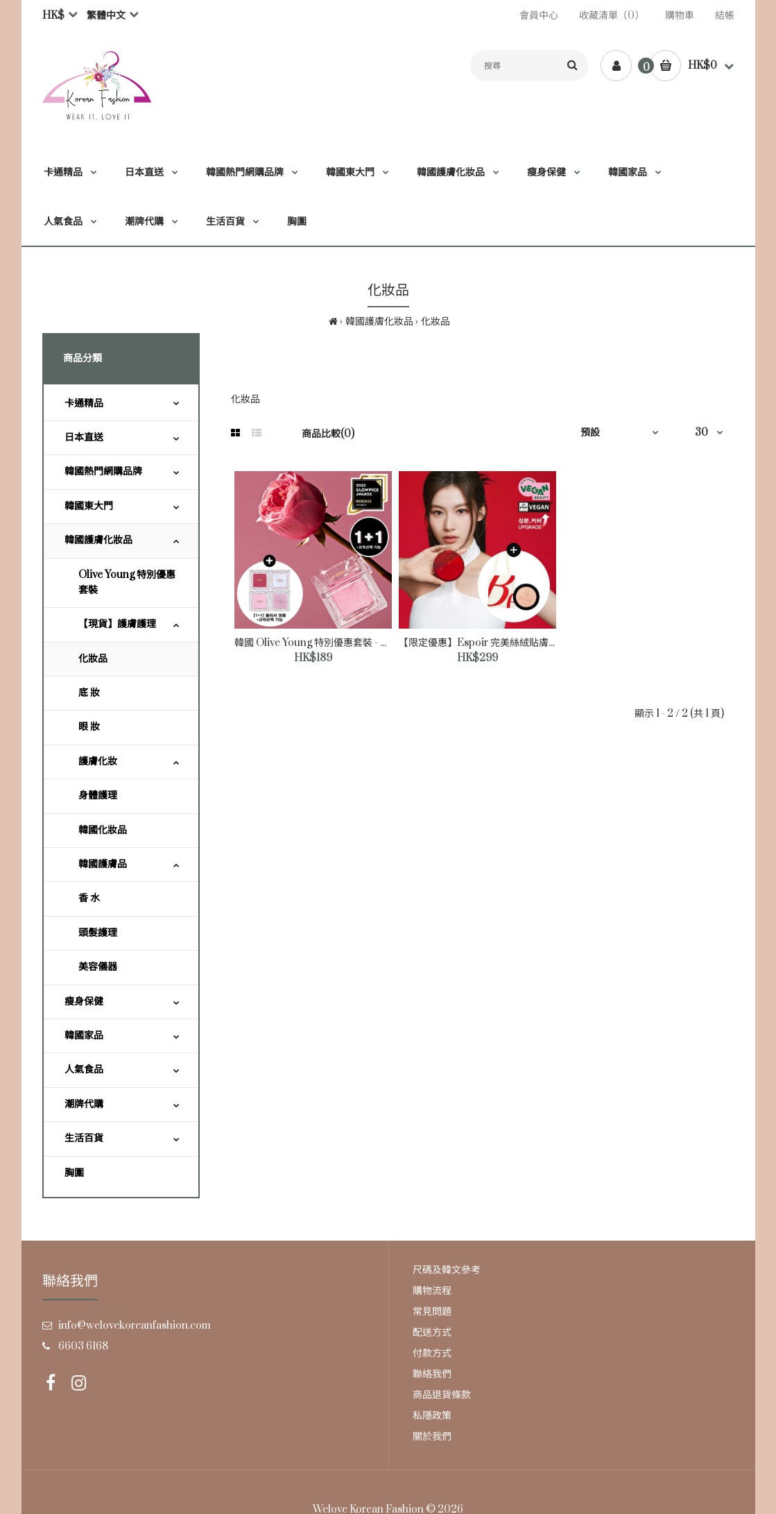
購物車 (679, 15)
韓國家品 (83, 1035)
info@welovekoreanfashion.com (134, 1325)
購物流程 (432, 1291)
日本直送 (83, 437)
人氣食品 (83, 1069)
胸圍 (74, 1173)
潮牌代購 (83, 1104)
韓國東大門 (88, 506)
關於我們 (432, 1436)
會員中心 (538, 15)
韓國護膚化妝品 (379, 321)
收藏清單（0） (611, 15)
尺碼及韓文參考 (447, 1270)
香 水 (89, 898)
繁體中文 (106, 15)
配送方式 (432, 1332)
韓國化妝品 (102, 830)
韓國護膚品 (102, 864)
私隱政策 (432, 1415)
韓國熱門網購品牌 (103, 471)
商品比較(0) (328, 434)
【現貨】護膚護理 (117, 624)
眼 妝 (89, 726)
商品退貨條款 (442, 1395)
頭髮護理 (97, 932)
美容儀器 (97, 966)
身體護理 (97, 795)
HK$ (53, 15)
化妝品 (435, 321)
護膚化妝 (97, 761)
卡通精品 (83, 403)
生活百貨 (83, 1138)
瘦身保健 (83, 1001)
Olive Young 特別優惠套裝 (126, 582)
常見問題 (432, 1311)
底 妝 (89, 692)
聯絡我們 (432, 1374)
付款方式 (432, 1353)
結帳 (724, 15)
